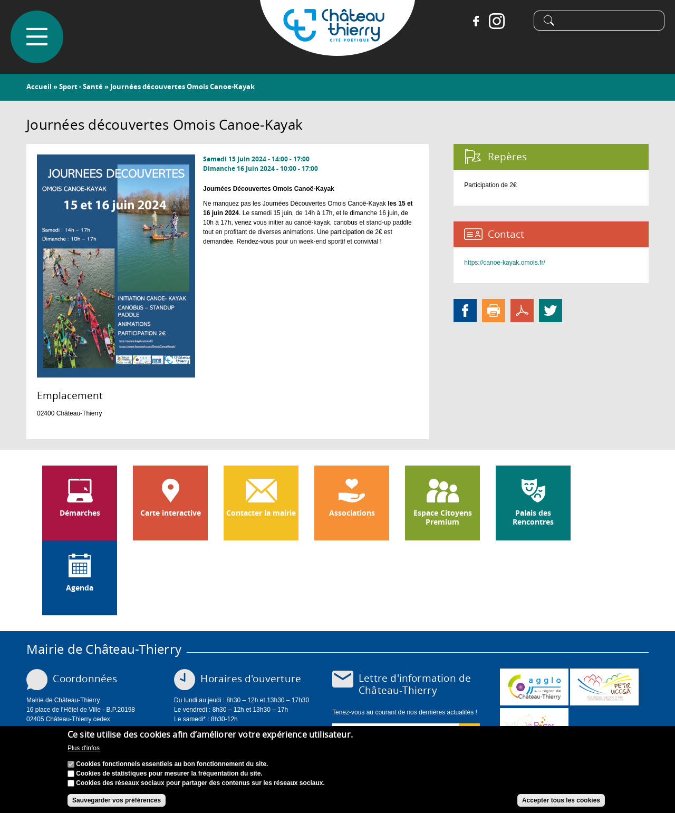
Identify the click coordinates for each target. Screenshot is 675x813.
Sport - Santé (81, 86)
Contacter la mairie (261, 513)
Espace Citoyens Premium (442, 517)
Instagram (496, 21)
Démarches (80, 513)
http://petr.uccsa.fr (604, 687)
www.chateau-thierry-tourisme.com (534, 726)
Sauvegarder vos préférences (116, 804)
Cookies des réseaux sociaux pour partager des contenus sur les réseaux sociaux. (200, 786)
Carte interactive (170, 513)
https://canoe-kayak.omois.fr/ (504, 262)
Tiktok (517, 21)
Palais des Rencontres (533, 517)
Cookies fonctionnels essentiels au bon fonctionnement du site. (172, 767)
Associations (352, 513)
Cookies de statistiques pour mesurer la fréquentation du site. (169, 777)
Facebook (475, 21)
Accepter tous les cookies (561, 804)
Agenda (79, 588)
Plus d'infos (84, 752)
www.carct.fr (534, 687)
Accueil (39, 86)
